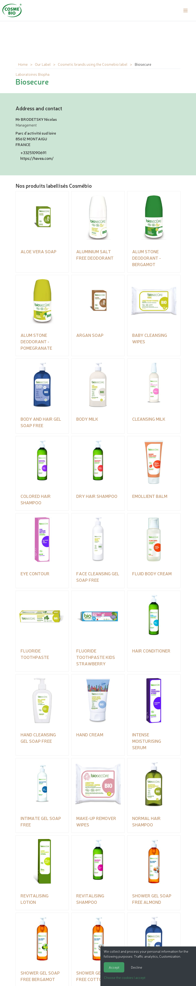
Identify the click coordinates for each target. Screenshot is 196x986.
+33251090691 (33, 152)
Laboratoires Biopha (32, 74)
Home (23, 64)
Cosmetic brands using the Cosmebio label (92, 64)
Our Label (43, 64)
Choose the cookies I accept (124, 977)
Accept (114, 967)
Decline (136, 967)
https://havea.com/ (37, 158)
